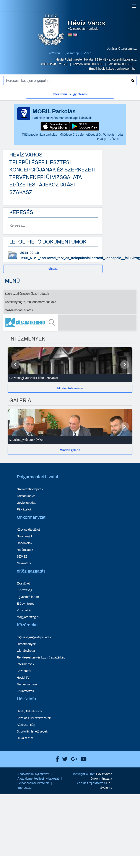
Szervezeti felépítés (30, 489)
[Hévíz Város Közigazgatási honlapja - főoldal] (51, 30)
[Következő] (124, 364)
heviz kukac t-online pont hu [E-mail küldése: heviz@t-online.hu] (116, 68)
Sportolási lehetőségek (32, 731)
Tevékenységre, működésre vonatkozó (30, 302)
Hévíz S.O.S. (25, 738)
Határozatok (25, 549)
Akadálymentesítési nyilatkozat (38, 778)
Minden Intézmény (70, 388)
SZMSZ (22, 556)
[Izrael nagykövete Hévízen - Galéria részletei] (70, 440)
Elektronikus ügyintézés (70, 94)
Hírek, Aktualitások (29, 711)
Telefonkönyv (25, 496)
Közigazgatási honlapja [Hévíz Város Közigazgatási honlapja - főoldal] (86, 25)
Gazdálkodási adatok (19, 310)
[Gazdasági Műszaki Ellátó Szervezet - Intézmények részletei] (70, 378)
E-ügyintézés (25, 603)
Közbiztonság (26, 724)
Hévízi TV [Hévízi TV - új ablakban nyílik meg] (23, 677)
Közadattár (24, 610)
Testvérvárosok (27, 684)
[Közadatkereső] (70, 322)
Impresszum (26, 787)
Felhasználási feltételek (33, 783)
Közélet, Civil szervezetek (34, 718)
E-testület (23, 583)
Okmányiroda (26, 650)
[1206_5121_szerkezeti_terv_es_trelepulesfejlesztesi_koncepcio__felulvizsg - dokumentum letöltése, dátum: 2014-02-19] (53, 255)
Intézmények (25, 664)
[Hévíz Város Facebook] (56, 759)
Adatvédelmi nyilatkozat (33, 774)
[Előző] (15, 364)
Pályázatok (24, 509)
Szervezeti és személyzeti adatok (27, 293)
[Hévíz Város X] (63, 759)
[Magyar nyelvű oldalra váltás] (70, 34)
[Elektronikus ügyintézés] (70, 95)
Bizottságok (25, 536)
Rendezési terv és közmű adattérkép (41, 657)
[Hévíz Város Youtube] (82, 759)
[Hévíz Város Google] (73, 759)
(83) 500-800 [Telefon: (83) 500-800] (93, 64)
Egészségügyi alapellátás (34, 637)
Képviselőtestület (28, 529)
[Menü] (134, 6)
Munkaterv (24, 563)
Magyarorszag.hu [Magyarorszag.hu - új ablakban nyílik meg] (28, 617)
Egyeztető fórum (28, 597)
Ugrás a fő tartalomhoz (122, 48)
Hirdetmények (26, 644)
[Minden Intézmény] (70, 388)
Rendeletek (24, 543)
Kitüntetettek (25, 691)
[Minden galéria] (70, 450)
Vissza (53, 268)
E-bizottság (24, 590)
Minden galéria (70, 450)
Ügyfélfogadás (26, 502)
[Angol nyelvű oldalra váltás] (75, 34)
